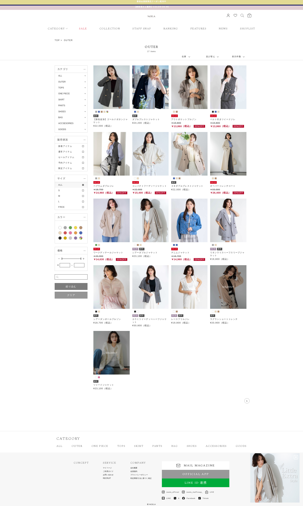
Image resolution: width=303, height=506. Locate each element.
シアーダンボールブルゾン (107, 319)
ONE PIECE (99, 446)
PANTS (157, 446)
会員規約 (133, 471)
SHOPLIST (247, 28)
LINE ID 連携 (196, 482)
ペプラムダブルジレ (103, 186)
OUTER (68, 40)
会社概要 (133, 468)
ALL (60, 76)
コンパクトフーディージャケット (149, 186)
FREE (61, 207)
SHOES (192, 446)
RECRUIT (107, 478)
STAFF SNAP (141, 28)
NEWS (223, 28)
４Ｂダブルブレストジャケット (187, 186)
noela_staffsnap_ (192, 492)
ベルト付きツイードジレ (222, 119)
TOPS (121, 446)
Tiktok (203, 498)
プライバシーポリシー (139, 475)
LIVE (209, 492)
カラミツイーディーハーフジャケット (149, 320)
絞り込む (71, 286)
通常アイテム (65, 152)
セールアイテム (66, 157)
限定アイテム (65, 168)
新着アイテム (65, 146)
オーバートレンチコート (222, 186)
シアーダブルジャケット (145, 252)
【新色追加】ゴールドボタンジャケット (110, 121)
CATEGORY (56, 28)
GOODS (241, 446)
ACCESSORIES (216, 446)
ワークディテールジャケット (108, 252)
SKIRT (138, 446)
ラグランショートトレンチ (224, 319)
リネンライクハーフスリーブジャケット (227, 254)
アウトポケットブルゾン (183, 119)
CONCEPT (81, 462)
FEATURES (198, 28)
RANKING (170, 28)
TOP (57, 40)
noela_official (170, 492)
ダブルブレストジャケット (146, 119)
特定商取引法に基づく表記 (141, 478)
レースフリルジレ (180, 319)
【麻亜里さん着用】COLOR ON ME (151, 7)
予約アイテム (65, 163)
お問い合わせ (108, 475)
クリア (71, 295)
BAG (174, 446)
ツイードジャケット (103, 385)
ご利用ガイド (108, 471)
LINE (166, 498)
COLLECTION (109, 28)
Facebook (188, 498)
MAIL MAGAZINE (195, 465)
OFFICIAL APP (195, 474)
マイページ (107, 468)
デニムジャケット (180, 252)
